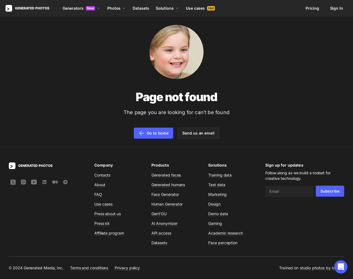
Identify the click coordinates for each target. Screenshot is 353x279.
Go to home (153, 133)
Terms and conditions (89, 267)
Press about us (107, 213)
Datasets (141, 8)
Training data (220, 175)
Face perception (222, 242)
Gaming (215, 223)
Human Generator (167, 204)
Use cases (200, 8)
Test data (216, 184)
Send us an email (198, 133)
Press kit (101, 223)
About (99, 184)
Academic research (225, 233)
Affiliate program (109, 233)
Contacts (102, 175)
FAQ (98, 194)
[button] (340, 266)
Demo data (218, 213)
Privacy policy (127, 267)
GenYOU (159, 213)
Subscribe (329, 191)
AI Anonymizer (164, 223)
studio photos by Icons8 (322, 267)
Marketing (217, 194)
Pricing (312, 8)
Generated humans (168, 184)
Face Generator (165, 194)
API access (161, 233)
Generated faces (166, 175)
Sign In (336, 8)
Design (214, 204)
